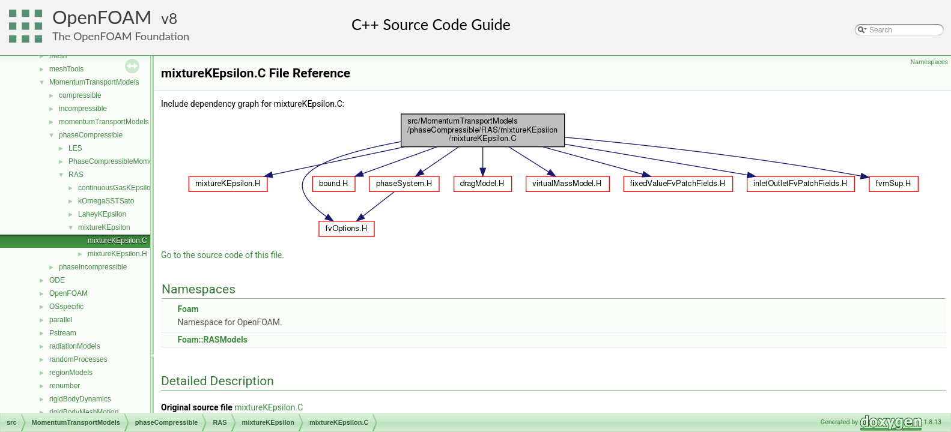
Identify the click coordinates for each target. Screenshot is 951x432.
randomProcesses (78, 359)
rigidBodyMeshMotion (83, 412)
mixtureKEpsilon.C (117, 240)
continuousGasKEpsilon (116, 188)
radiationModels (74, 346)
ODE (57, 280)
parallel (61, 320)
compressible (80, 95)
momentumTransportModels (104, 122)
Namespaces (929, 62)
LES (75, 148)
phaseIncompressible (93, 267)
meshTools (66, 69)
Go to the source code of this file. (222, 255)
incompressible (83, 108)
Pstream (62, 333)
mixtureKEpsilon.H (117, 254)
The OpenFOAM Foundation (120, 36)
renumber (64, 386)
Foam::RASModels (212, 339)
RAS (76, 174)
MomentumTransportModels (94, 82)
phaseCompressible (91, 135)
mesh (58, 56)
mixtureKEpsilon (104, 227)
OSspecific (66, 306)
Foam (187, 309)
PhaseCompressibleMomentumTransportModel (143, 161)
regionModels (71, 372)
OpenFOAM (102, 17)
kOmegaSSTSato (106, 201)
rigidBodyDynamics (80, 399)
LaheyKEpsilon (102, 214)
